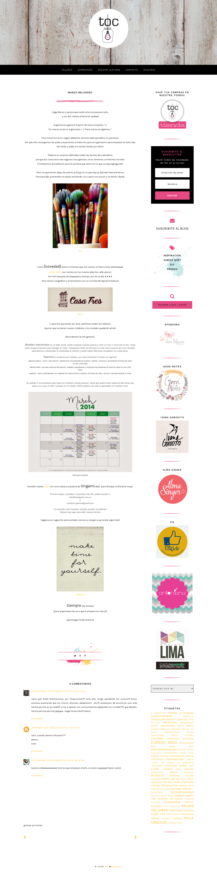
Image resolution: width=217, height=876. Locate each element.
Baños (154, 726)
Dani (46, 486)
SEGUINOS (149, 70)
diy (153, 746)
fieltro (164, 756)
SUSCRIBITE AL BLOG (172, 228)
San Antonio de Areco (167, 798)
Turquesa (187, 814)
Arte (191, 719)
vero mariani (38, 760)
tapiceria (176, 810)
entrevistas (184, 750)
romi (171, 795)
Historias (157, 759)
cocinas (189, 735)
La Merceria (185, 762)
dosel (172, 746)
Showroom (172, 802)
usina (155, 818)
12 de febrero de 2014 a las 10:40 (66, 691)
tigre (155, 814)
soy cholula (172, 806)
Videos (177, 818)
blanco (155, 729)
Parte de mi (171, 778)
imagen (80, 595)
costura (188, 738)
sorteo (189, 802)
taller (187, 806)
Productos (169, 785)
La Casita (167, 762)
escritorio (170, 753)
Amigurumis (158, 719)
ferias (155, 756)
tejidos (189, 810)
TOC (162, 814)
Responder (37, 719)
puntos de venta (161, 789)
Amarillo (188, 716)
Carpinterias (172, 732)
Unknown (36, 728)
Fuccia (189, 756)
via (80, 251)
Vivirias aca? (174, 823)
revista (155, 795)
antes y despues (177, 719)
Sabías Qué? (184, 795)
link (191, 766)
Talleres (159, 810)
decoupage (186, 743)
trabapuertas (173, 814)
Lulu (178, 769)
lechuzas (171, 765)
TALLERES (67, 70)
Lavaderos (157, 766)
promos (183, 785)
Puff (191, 785)
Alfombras (186, 713)
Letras (183, 765)
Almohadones (161, 716)
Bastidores (168, 725)
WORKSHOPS (85, 70)
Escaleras (156, 753)
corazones (173, 738)
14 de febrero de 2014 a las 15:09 (61, 728)
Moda (173, 772)
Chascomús (157, 735)
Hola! (80, 315)
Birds (190, 725)
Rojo (164, 795)
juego (154, 762)
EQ (192, 749)
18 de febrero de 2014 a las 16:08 (65, 760)
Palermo (156, 779)
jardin (190, 759)
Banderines (187, 722)
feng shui (187, 753)
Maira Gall (116, 867)
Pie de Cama (172, 782)
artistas (155, 723)
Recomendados (182, 792)
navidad (174, 775)
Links (155, 769)
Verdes (166, 818)
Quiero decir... (182, 788)
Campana (175, 729)
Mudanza (188, 772)
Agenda (172, 713)
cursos (158, 742)
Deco (172, 742)
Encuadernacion (164, 749)
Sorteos (156, 806)
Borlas (165, 729)
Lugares (167, 769)
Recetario (157, 792)
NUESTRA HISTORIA (109, 70)
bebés (181, 726)
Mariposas (157, 772)
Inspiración (175, 759)
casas (190, 732)
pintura (188, 782)
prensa (172, 269)
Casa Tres (55, 272)
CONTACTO (132, 70)
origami (189, 775)
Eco (191, 746)
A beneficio (158, 713)
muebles (157, 775)
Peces (183, 779)
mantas (189, 769)
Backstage (170, 722)
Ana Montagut (39, 691)
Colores (157, 738)
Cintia (174, 735)
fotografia (176, 756)
